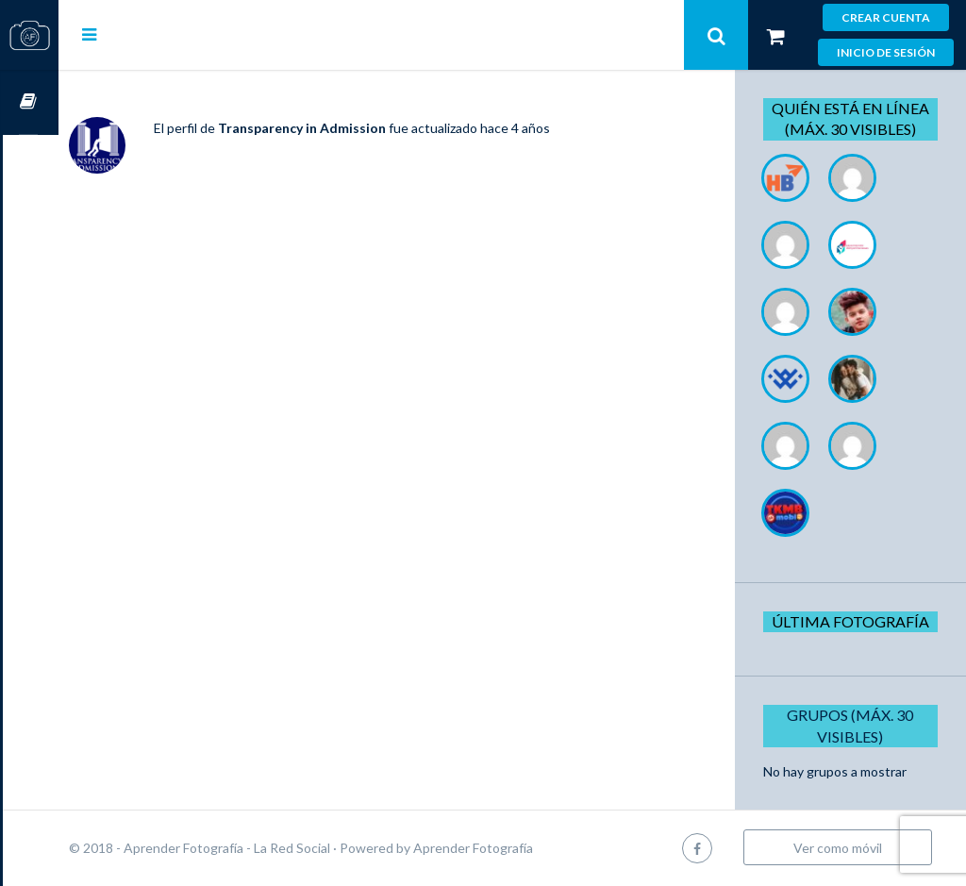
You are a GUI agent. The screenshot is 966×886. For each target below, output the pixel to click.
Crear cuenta (885, 17)
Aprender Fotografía (529, 848)
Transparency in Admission (357, 128)
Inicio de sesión (886, 52)
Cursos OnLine (29, 102)
